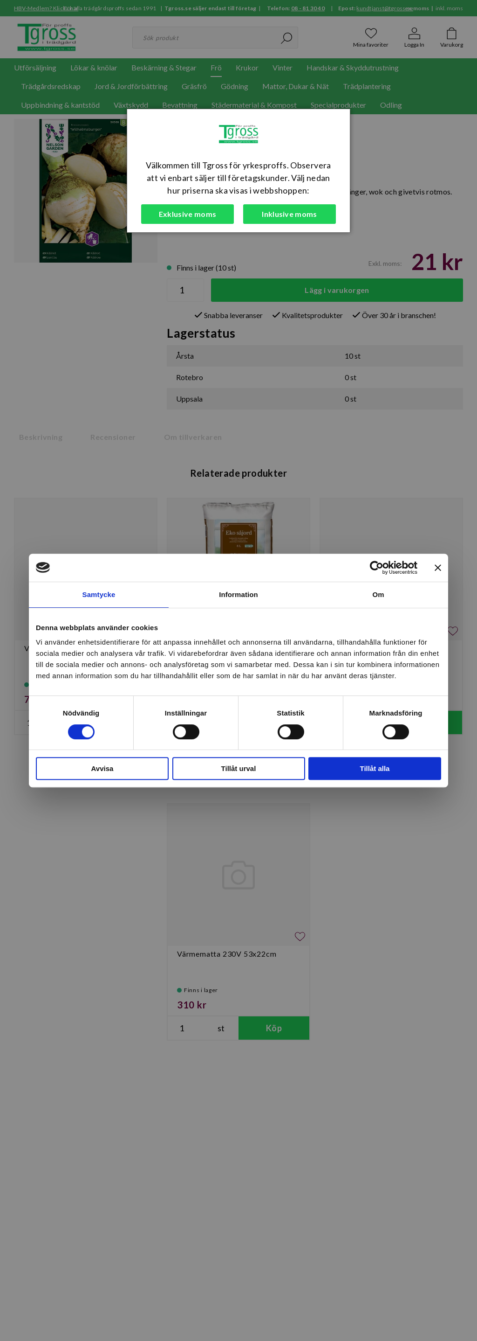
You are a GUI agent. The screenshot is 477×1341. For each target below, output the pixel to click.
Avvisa (102, 768)
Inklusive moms (289, 213)
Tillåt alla (375, 768)
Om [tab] (378, 594)
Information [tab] (238, 594)
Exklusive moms (187, 213)
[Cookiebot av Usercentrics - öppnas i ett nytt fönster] (376, 568)
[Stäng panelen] (438, 567)
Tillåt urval (238, 768)
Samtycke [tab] (99, 594)
